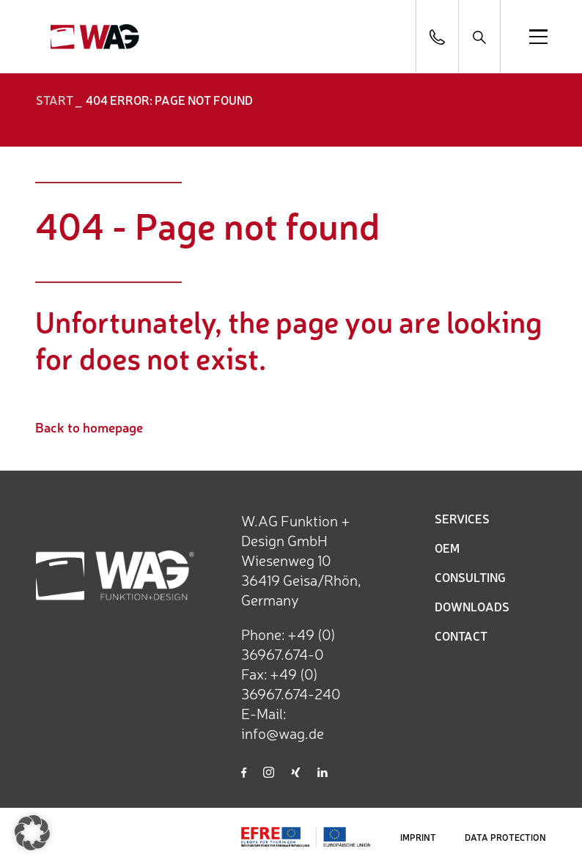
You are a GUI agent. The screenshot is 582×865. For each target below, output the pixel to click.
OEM (447, 548)
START (54, 100)
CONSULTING (470, 577)
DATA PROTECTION (505, 837)
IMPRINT (418, 837)
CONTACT (461, 635)
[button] (32, 832)
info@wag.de (282, 733)
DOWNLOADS (472, 606)
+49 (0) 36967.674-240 (291, 683)
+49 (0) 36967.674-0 (288, 643)
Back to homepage (89, 426)
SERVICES (462, 518)
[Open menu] (538, 36)
